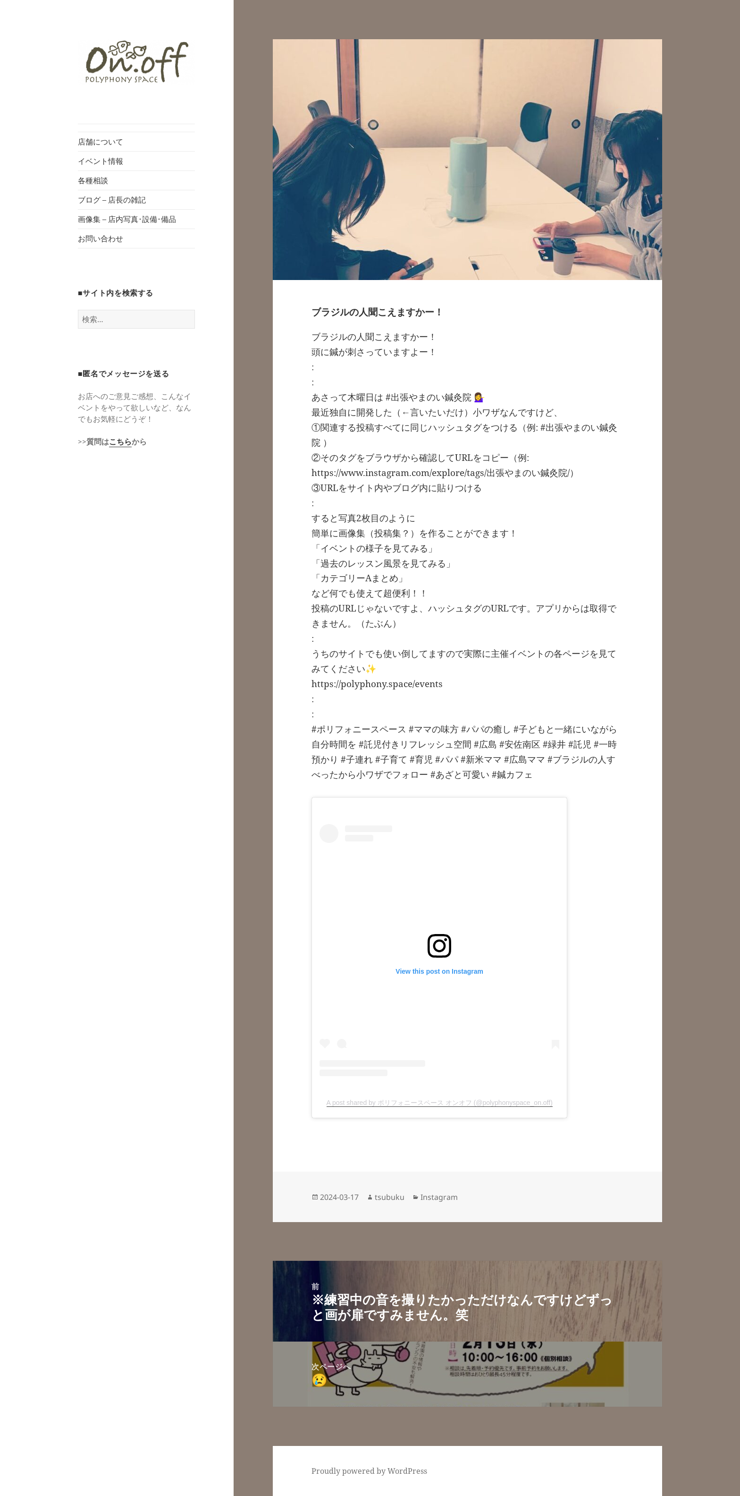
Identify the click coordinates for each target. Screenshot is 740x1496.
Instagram (439, 1197)
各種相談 (93, 180)
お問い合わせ (100, 238)
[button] (136, 62)
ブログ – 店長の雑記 (112, 200)
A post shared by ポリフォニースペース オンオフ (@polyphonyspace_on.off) (440, 1102)
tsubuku (389, 1197)
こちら (120, 441)
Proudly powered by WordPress (369, 1471)
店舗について (100, 141)
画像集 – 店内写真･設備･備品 (127, 219)
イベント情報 (100, 161)
